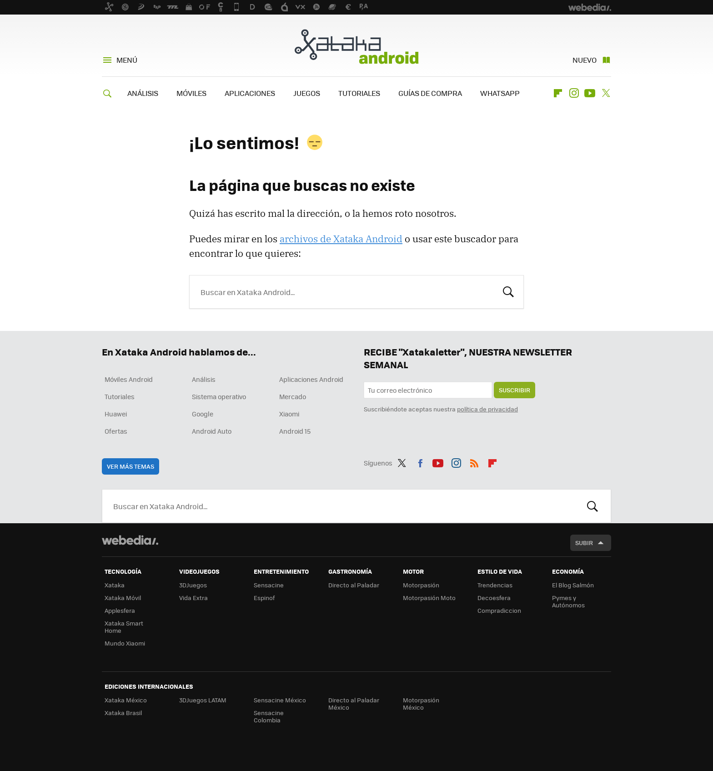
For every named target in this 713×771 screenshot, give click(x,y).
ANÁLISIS (142, 93)
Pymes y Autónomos (568, 601)
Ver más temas (130, 466)
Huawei (116, 413)
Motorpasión (421, 585)
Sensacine (269, 585)
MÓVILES (191, 93)
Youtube (589, 93)
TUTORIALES (359, 93)
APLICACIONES (250, 93)
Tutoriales (120, 396)
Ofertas (116, 431)
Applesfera (120, 610)
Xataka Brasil (123, 712)
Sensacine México (280, 700)
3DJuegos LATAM (202, 700)
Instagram (573, 93)
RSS (474, 461)
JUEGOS (306, 93)
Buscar (508, 291)
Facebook (420, 461)
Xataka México (126, 700)
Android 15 (295, 431)
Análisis (204, 379)
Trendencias (494, 585)
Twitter (605, 93)
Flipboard (557, 93)
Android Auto (211, 431)
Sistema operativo (219, 396)
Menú (126, 60)
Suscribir (514, 390)
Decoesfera (494, 597)
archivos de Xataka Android (341, 238)
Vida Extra (193, 597)
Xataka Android (356, 46)
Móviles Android (129, 379)
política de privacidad (487, 409)
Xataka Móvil (123, 597)
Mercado (292, 396)
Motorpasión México (421, 703)
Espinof (264, 597)
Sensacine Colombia (269, 716)
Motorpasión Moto (429, 597)
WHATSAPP (500, 93)
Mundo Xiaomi (125, 643)
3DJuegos (193, 585)
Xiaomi (289, 413)
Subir (584, 542)
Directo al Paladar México (353, 703)
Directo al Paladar (353, 585)
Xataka (115, 585)
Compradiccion (499, 610)
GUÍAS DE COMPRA (430, 93)
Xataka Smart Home (124, 627)
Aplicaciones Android (311, 379)
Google (202, 413)
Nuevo (584, 60)
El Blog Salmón (573, 585)
